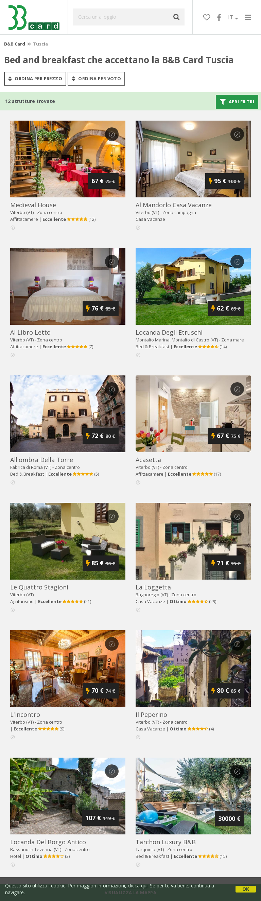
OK (245, 889)
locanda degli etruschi (169, 332)
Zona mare (232, 340)
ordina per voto (96, 78)
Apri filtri (237, 102)
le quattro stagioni (39, 587)
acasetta (148, 460)
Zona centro (49, 212)
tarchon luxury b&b (166, 842)
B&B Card (14, 44)
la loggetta (153, 587)
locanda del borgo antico (48, 842)
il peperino (151, 714)
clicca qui (137, 885)
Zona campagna (179, 212)
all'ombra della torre (41, 460)
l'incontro (25, 714)
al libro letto (30, 332)
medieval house (33, 205)
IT (233, 17)
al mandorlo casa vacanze (174, 205)
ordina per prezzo (35, 78)
